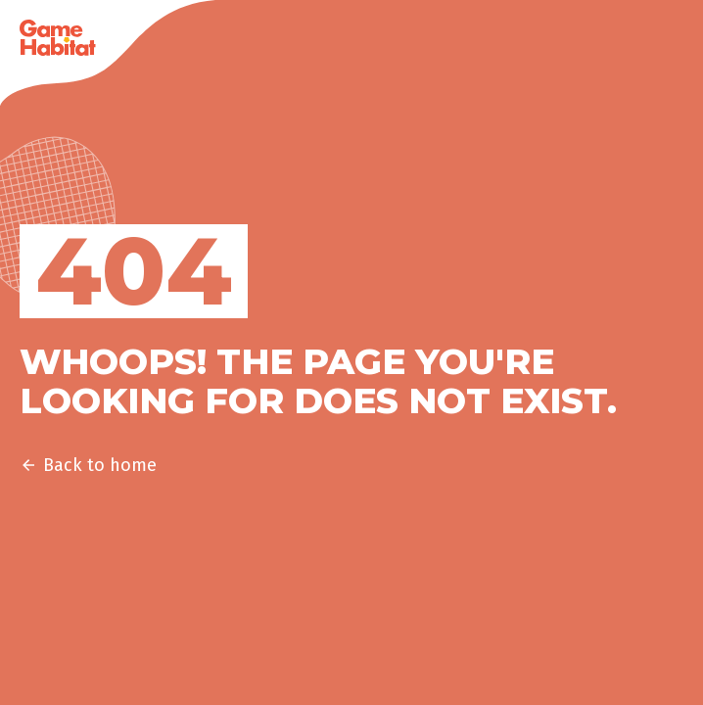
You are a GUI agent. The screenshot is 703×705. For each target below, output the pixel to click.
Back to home (88, 465)
